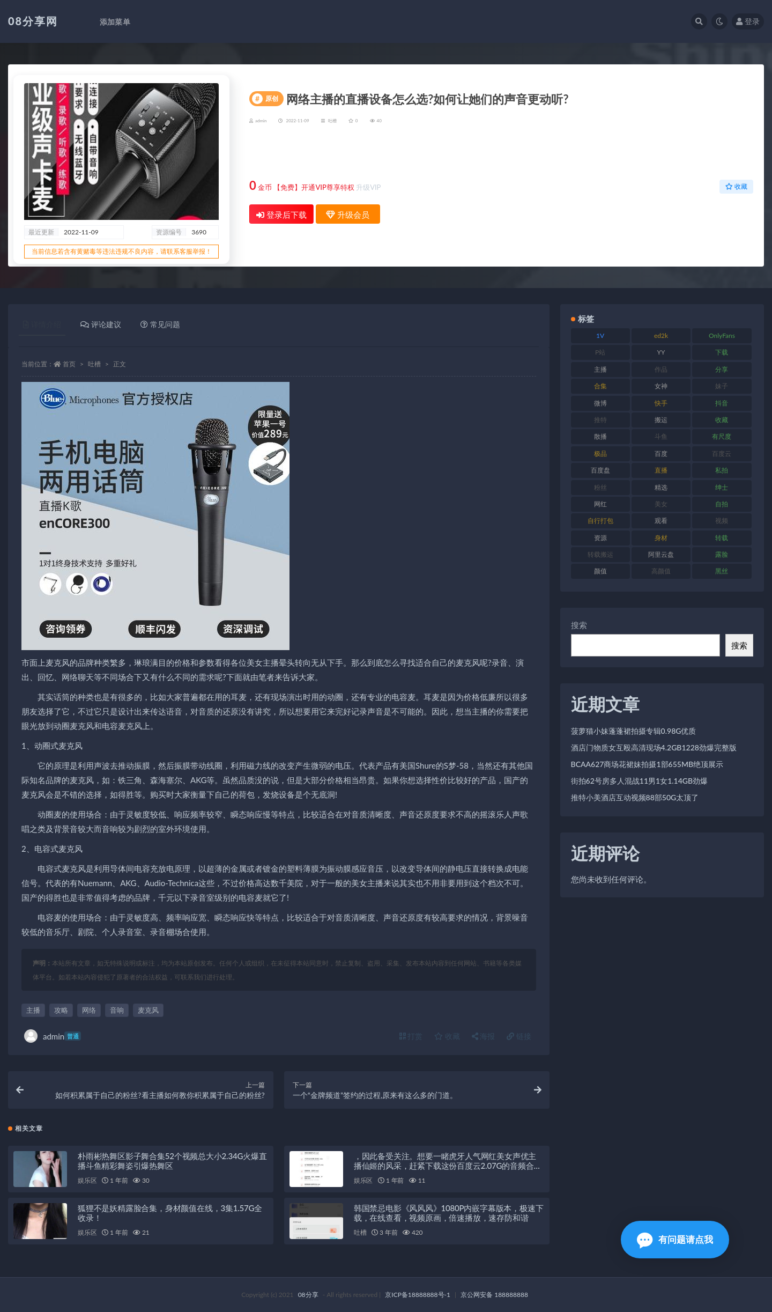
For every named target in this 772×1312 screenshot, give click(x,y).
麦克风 (148, 1010)
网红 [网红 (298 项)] (600, 504)
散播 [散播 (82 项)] (600, 436)
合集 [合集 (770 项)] (600, 386)
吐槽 (332, 120)
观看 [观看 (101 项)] (661, 521)
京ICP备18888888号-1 (417, 1295)
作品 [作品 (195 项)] (661, 369)
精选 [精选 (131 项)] (661, 487)
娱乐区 (87, 1180)
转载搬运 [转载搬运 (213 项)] (600, 554)
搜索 (579, 625)
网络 (89, 1010)
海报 (483, 1036)
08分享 (308, 1295)
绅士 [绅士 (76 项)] (721, 487)
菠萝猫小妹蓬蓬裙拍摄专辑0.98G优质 (633, 730)
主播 (33, 1010)
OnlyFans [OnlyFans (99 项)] (722, 335)
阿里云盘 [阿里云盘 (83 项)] (661, 554)
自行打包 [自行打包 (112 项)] (600, 521)
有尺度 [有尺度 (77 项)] (721, 436)
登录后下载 (281, 214)
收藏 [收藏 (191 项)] (721, 420)
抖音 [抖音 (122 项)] (721, 403)
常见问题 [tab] (160, 324)
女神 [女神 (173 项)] (661, 386)
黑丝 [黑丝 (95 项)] (721, 571)
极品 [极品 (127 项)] (600, 453)
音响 (117, 1010)
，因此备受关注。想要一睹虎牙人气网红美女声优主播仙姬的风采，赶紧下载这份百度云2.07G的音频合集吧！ (447, 1165)
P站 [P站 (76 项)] (600, 352)
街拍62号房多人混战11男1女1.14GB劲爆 (639, 780)
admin (52, 1036)
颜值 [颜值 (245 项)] (600, 571)
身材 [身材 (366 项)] (661, 538)
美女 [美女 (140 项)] (661, 504)
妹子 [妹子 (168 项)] (721, 386)
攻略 (61, 1010)
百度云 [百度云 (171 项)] (721, 453)
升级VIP (368, 187)
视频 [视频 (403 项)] (721, 521)
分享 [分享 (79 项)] (721, 369)
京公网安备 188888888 (494, 1295)
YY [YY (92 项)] (661, 352)
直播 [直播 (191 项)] (661, 470)
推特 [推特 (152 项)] (600, 420)
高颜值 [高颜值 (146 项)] (661, 571)
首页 (69, 364)
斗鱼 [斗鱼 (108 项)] (661, 436)
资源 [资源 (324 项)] (600, 538)
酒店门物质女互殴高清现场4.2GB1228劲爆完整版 (654, 747)
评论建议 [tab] (100, 324)
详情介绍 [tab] (42, 324)
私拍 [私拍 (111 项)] (721, 470)
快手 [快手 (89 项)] (661, 403)
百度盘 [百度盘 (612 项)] (600, 470)
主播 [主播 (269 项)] (600, 369)
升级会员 (719, 154)
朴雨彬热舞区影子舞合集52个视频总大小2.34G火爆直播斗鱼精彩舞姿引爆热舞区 (172, 1160)
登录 (748, 21)
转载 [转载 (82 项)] (721, 538)
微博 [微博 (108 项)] (600, 403)
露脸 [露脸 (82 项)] (721, 554)
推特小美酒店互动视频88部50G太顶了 (635, 797)
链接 (519, 1036)
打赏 (411, 1036)
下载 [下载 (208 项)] (721, 352)
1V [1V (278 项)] (600, 335)
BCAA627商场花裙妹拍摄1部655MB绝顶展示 (647, 764)
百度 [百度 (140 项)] (661, 453)
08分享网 (33, 20)
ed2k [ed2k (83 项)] (661, 335)
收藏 (736, 186)
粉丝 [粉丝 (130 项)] (600, 487)
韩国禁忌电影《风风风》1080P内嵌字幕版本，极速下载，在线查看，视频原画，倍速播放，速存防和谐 (449, 1212)
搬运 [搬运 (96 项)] (661, 420)
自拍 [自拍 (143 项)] (721, 504)
